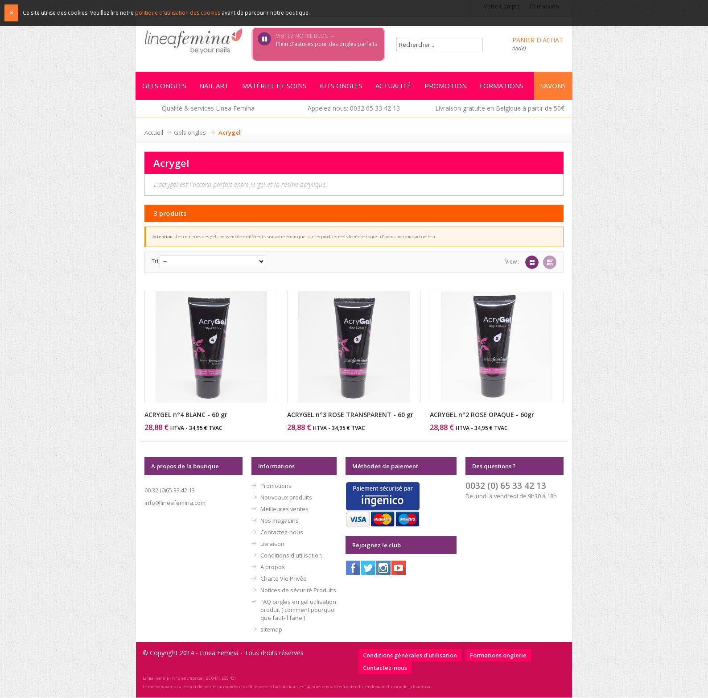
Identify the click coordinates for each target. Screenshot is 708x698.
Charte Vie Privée (283, 579)
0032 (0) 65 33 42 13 (505, 486)
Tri (155, 261)
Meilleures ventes (284, 509)
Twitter (368, 568)
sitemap (271, 630)
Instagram (383, 568)
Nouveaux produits (286, 498)
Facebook (353, 568)
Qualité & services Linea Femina (208, 108)
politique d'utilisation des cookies (177, 13)
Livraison (272, 544)
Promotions (276, 486)
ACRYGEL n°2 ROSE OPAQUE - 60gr (482, 415)
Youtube (398, 568)
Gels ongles (190, 133)
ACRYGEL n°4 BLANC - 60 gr (185, 415)
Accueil (153, 133)
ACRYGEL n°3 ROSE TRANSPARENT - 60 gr (350, 415)
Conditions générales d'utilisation (410, 656)
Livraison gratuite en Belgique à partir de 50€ (499, 108)
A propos (272, 567)
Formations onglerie (498, 656)
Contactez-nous (281, 533)
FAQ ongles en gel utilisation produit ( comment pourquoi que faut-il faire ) (298, 610)
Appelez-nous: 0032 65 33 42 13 (354, 108)
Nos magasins (279, 521)
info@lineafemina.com (175, 503)
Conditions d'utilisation (291, 556)
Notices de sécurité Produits (298, 590)
